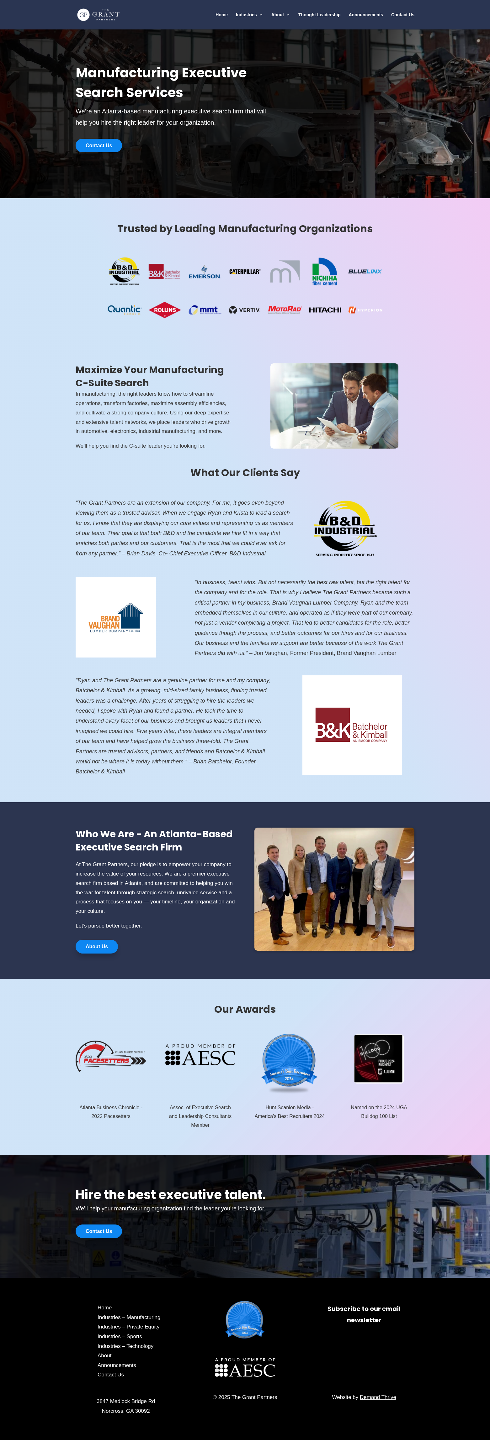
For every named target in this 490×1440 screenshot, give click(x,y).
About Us (97, 946)
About (277, 15)
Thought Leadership (319, 15)
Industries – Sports (120, 1336)
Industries (246, 15)
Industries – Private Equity (128, 1327)
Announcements (366, 15)
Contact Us (402, 15)
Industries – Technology (125, 1346)
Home (222, 15)
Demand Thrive (378, 1397)
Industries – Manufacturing (129, 1317)
